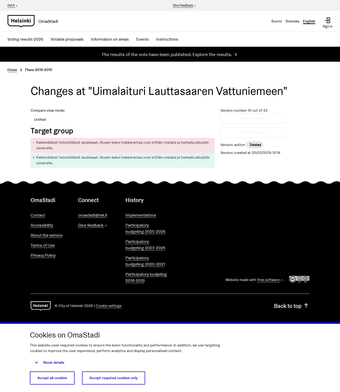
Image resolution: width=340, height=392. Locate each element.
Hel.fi (12, 5)
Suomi (276, 21)
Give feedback (185, 5)
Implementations (140, 215)
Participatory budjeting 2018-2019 (146, 277)
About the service (46, 235)
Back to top (291, 306)
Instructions (167, 39)
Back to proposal (253, 132)
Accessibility (42, 225)
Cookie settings (109, 305)
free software (270, 279)
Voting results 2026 (25, 39)
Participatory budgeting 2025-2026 (145, 228)
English (309, 21)
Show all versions (252, 118)
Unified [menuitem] (40, 119)
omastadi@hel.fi (92, 215)
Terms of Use (43, 245)
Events (142, 39)
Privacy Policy (43, 255)
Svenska (292, 21)
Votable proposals (67, 39)
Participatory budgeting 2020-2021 (145, 261)
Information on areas (110, 39)
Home (12, 69)
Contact (38, 215)
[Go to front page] (34, 21)
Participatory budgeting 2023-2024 (145, 244)
